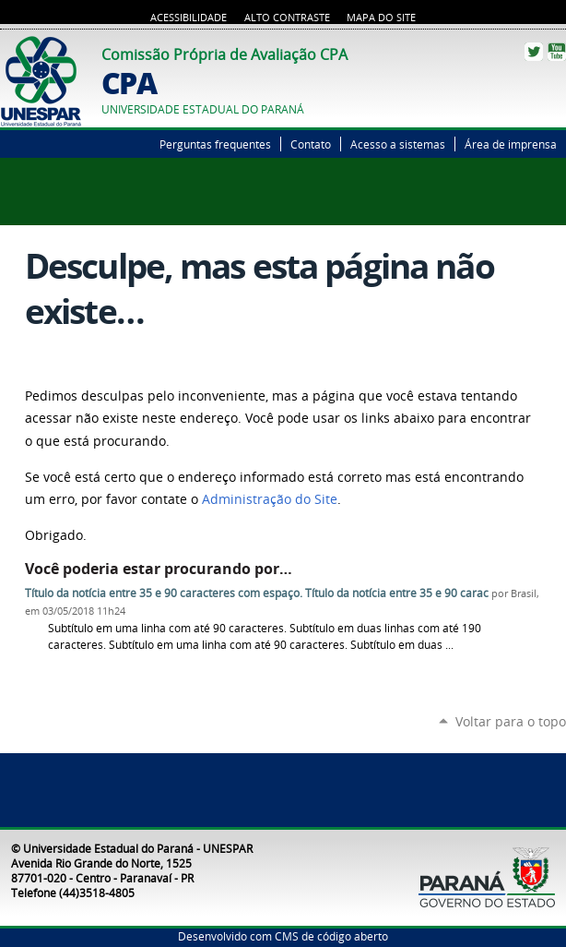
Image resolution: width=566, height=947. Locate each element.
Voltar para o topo (510, 721)
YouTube (557, 51)
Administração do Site (269, 499)
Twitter (534, 51)
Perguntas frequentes (215, 144)
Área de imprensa (511, 144)
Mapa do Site (381, 17)
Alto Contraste (287, 17)
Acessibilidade (188, 17)
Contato (310, 144)
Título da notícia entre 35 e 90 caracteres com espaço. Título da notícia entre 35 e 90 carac (257, 593)
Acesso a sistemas (397, 144)
